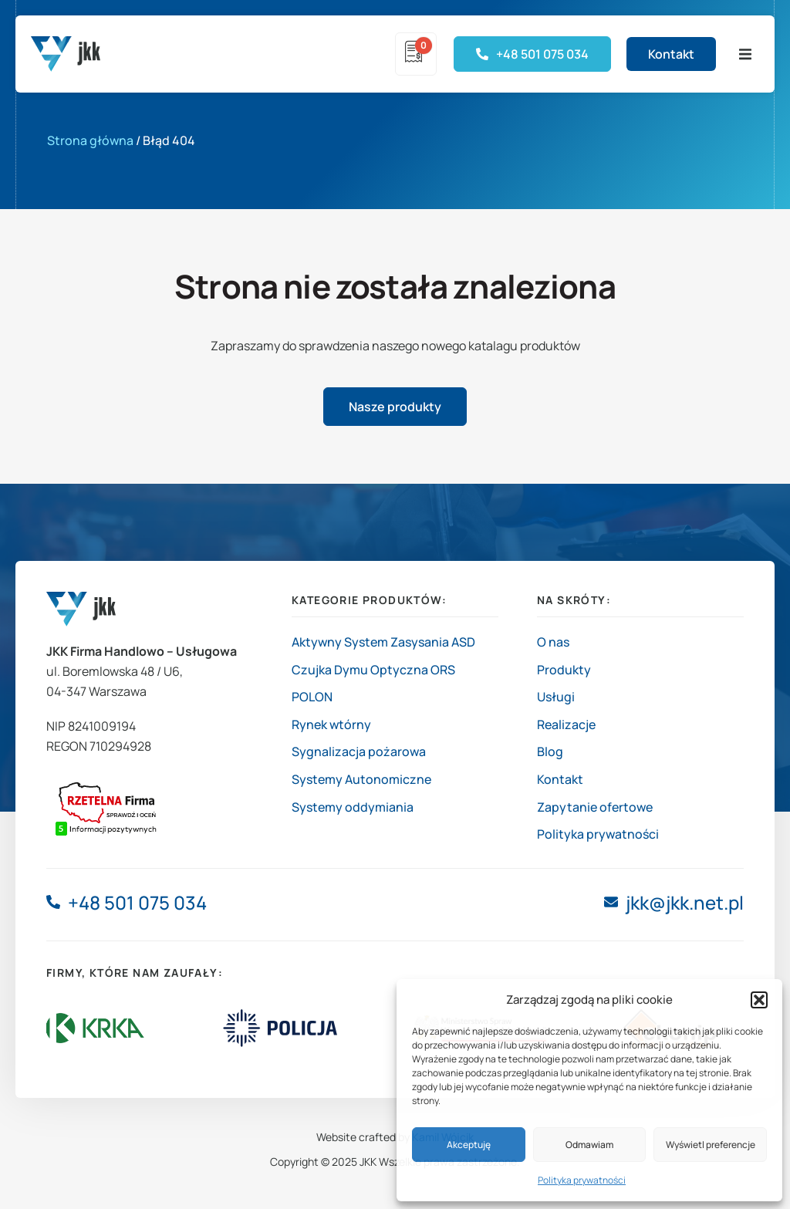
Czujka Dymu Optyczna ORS (373, 669)
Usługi (556, 696)
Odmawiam (589, 1144)
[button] (759, 1000)
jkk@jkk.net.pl (685, 902)
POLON (312, 696)
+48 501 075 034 (137, 902)
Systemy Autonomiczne (361, 779)
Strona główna (90, 140)
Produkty (564, 669)
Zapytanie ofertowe (595, 807)
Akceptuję (469, 1144)
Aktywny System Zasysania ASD (383, 641)
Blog (550, 751)
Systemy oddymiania (353, 807)
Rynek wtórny (331, 724)
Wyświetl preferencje (710, 1144)
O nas (553, 641)
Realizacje (566, 724)
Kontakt (560, 779)
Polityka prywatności (582, 1180)
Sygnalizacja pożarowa (359, 751)
